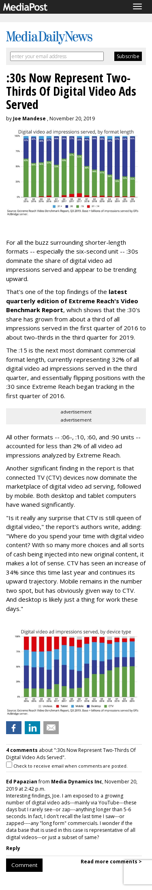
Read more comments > (111, 861)
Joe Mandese (29, 118)
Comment (24, 865)
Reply (13, 848)
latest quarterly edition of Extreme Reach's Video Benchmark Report (72, 301)
